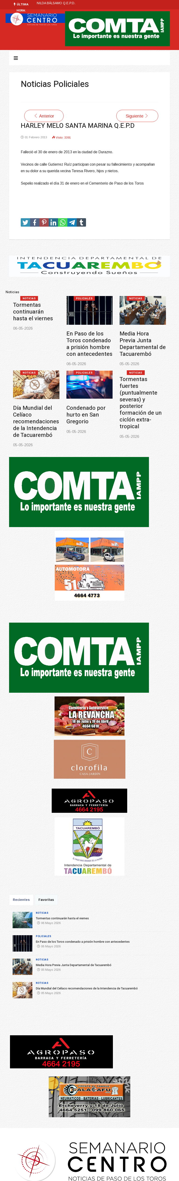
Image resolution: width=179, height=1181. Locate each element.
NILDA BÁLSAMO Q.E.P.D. (56, 3)
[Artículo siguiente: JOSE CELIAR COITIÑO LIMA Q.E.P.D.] (137, 116)
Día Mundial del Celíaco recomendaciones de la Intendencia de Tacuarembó (36, 421)
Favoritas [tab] (46, 900)
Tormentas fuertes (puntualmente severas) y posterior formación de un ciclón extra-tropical (141, 403)
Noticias (29, 298)
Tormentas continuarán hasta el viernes (33, 312)
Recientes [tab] (21, 900)
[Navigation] (16, 58)
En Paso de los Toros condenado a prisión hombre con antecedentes (89, 344)
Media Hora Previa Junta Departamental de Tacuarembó (143, 344)
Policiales (84, 298)
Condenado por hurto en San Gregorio (86, 415)
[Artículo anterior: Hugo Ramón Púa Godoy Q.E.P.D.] (44, 116)
